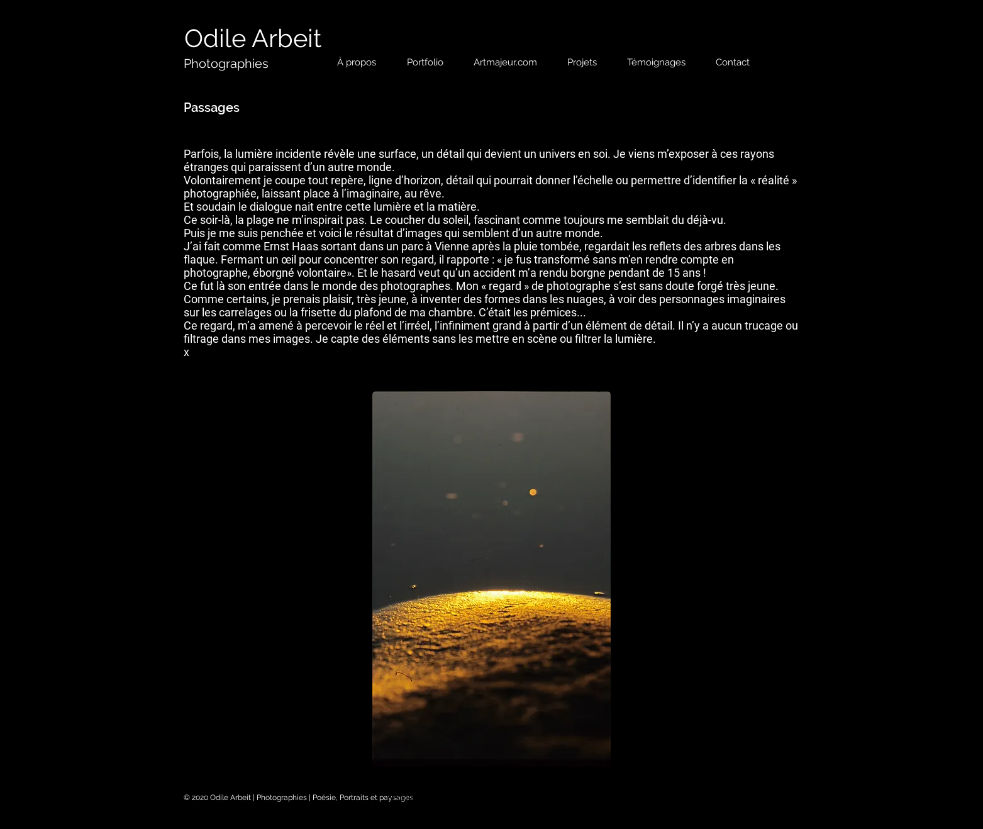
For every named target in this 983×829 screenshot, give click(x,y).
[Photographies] (226, 63)
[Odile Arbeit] (253, 38)
